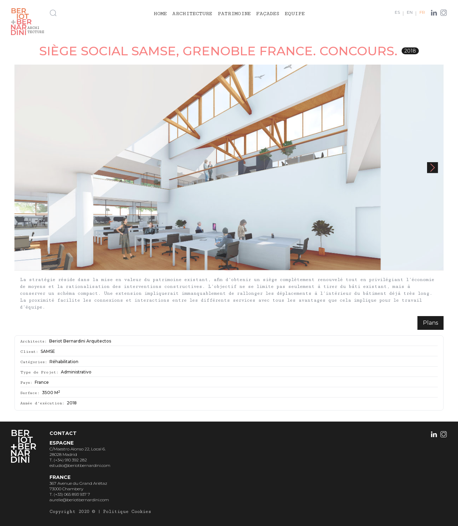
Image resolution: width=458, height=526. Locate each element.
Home (160, 13)
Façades (267, 13)
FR (422, 12)
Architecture (192, 13)
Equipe (295, 13)
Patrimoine (234, 13)
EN (410, 12)
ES (397, 12)
